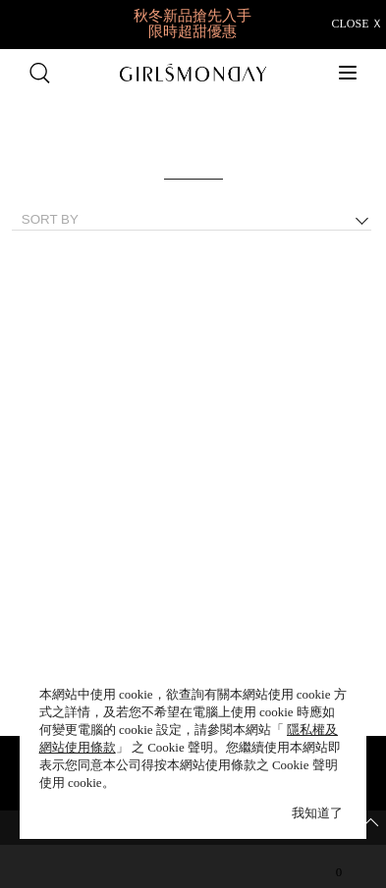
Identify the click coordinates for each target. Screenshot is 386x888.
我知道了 (317, 813)
